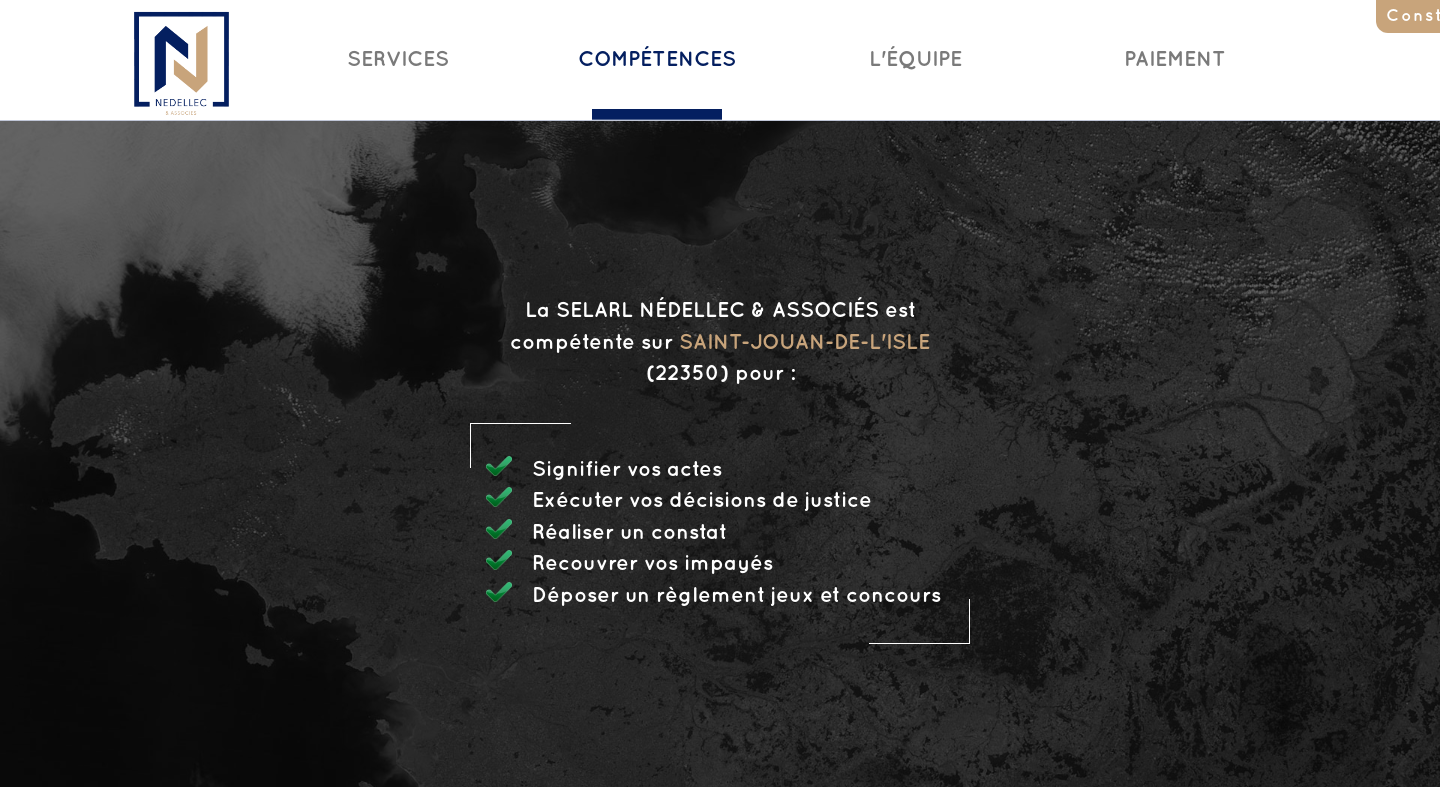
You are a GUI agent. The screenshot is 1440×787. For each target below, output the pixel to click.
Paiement (1175, 60)
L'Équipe (915, 60)
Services (398, 60)
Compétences (657, 60)
